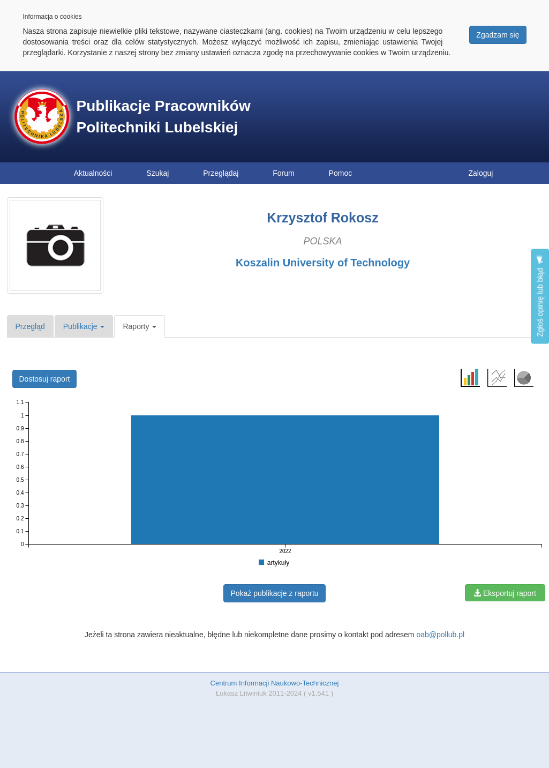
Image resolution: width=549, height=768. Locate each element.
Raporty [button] (139, 326)
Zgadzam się (497, 35)
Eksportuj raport (504, 593)
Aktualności (93, 173)
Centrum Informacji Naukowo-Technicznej (274, 683)
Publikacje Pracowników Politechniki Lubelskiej (164, 117)
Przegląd (30, 326)
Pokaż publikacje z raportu (274, 593)
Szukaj (157, 173)
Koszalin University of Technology (323, 263)
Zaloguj (481, 173)
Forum (283, 173)
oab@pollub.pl (440, 634)
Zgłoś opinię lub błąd (540, 296)
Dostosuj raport (44, 379)
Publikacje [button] (84, 326)
